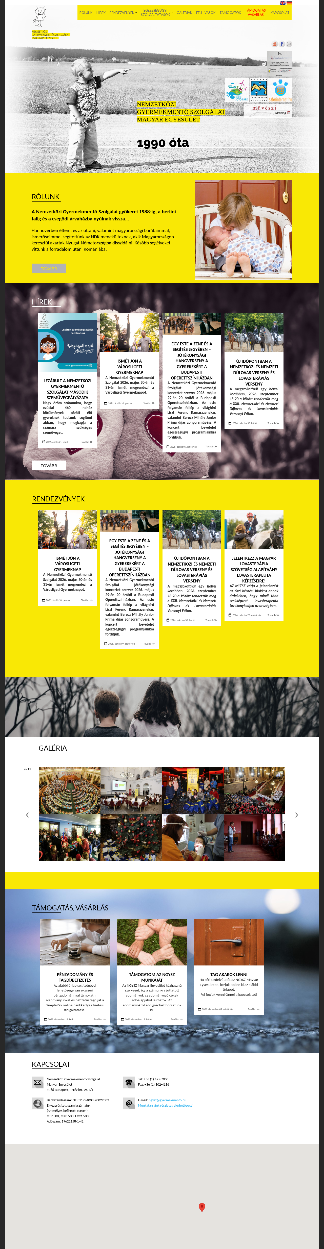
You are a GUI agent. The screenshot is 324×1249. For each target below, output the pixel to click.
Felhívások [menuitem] (206, 13)
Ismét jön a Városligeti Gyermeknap (129, 366)
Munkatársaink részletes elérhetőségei (165, 1105)
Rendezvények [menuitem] (122, 13)
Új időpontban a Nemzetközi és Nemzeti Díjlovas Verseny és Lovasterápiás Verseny (254, 373)
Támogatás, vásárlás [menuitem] (256, 13)
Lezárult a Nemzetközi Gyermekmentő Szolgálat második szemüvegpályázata (67, 389)
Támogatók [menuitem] (231, 13)
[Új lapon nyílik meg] (281, 46)
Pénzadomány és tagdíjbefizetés (75, 977)
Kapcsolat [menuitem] (280, 13)
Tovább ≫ (87, 442)
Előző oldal (27, 815)
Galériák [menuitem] (185, 13)
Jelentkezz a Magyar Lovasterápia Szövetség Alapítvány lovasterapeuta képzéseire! (254, 569)
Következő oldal (297, 815)
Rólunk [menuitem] (86, 13)
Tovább (48, 268)
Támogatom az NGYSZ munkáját (152, 977)
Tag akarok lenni (228, 974)
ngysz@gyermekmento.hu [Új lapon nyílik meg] (167, 1100)
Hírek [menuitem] (101, 13)
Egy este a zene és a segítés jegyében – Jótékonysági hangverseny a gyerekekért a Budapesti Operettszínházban (192, 361)
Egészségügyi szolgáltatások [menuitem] (156, 13)
